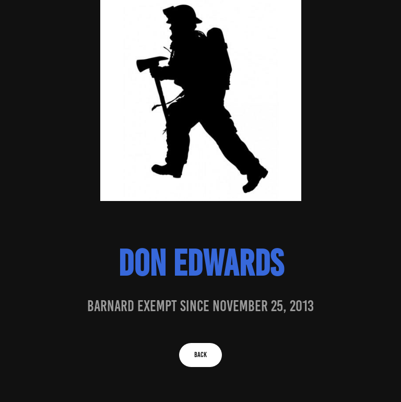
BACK (200, 355)
